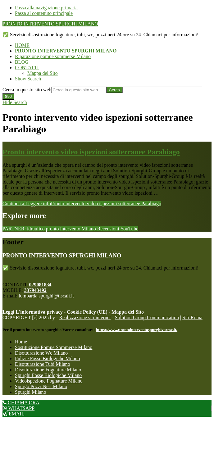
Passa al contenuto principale (44, 13)
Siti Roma (192, 317)
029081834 (40, 284)
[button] (28, 78)
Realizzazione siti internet (85, 317)
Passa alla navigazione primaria (46, 7)
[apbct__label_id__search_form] (162, 90)
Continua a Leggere (81, 203)
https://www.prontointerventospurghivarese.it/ (136, 329)
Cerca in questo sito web (26, 89)
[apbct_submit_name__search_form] (8, 96)
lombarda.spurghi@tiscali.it (46, 295)
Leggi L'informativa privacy (32, 312)
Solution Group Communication (147, 317)
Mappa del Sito (128, 312)
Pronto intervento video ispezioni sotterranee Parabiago (91, 152)
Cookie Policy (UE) (87, 312)
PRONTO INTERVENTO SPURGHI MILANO (50, 23)
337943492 (35, 290)
